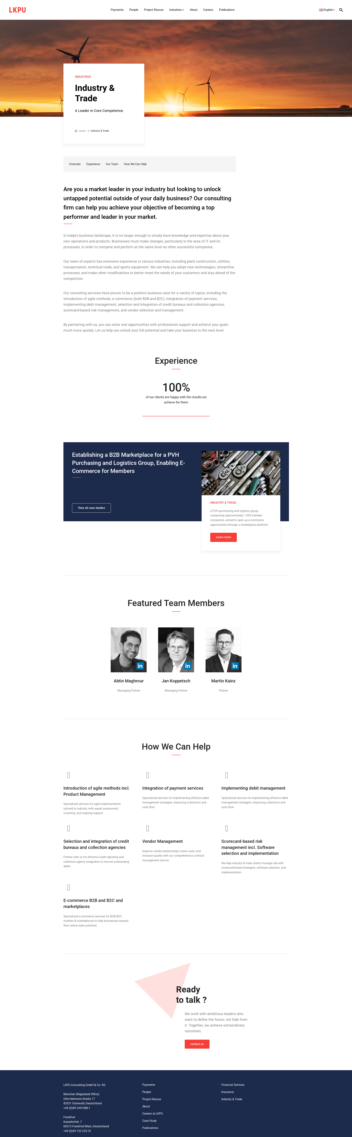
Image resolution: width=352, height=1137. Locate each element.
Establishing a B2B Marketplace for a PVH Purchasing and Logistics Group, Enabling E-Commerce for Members (128, 462)
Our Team (112, 164)
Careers (208, 9)
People (133, 9)
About (193, 9)
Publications (226, 9)
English (326, 9)
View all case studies (91, 508)
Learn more (223, 537)
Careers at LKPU (152, 1113)
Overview (75, 164)
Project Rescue (154, 9)
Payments (117, 9)
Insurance (227, 1092)
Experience (93, 164)
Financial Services (232, 1085)
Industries (175, 9)
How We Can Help (135, 164)
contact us (197, 1044)
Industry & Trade (231, 1099)
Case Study (149, 1120)
